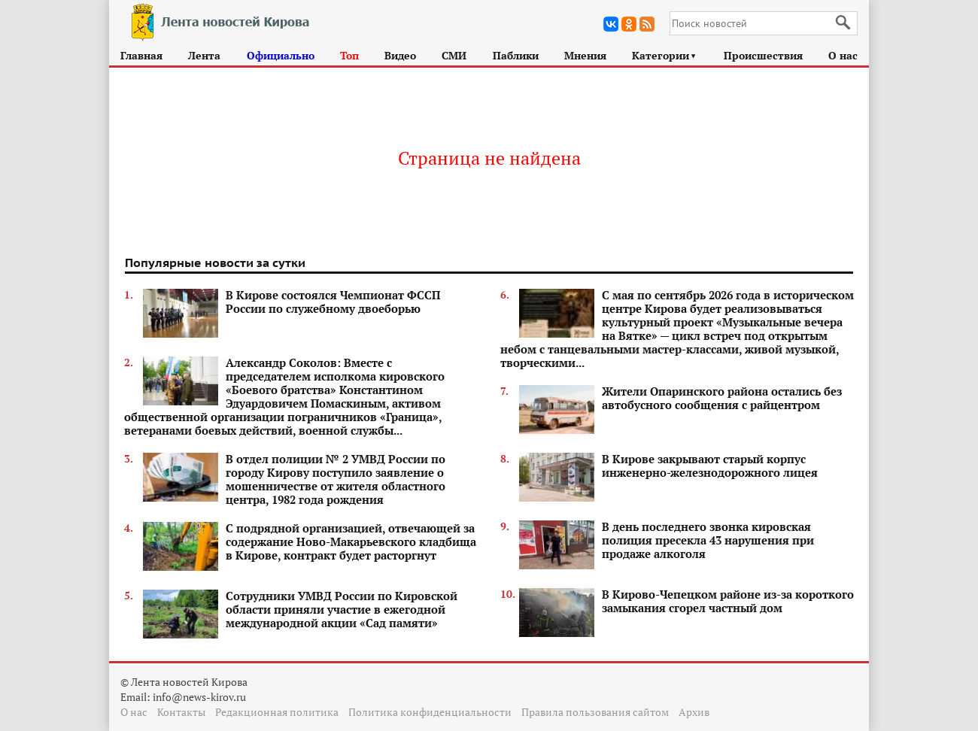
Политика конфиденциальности (430, 712)
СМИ (454, 55)
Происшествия (763, 55)
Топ (349, 55)
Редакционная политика (277, 712)
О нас (843, 55)
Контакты (181, 712)
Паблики (516, 55)
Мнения (585, 55)
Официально (280, 55)
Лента (204, 55)
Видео (400, 55)
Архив (694, 712)
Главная (141, 55)
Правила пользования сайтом (595, 712)
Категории (664, 55)
